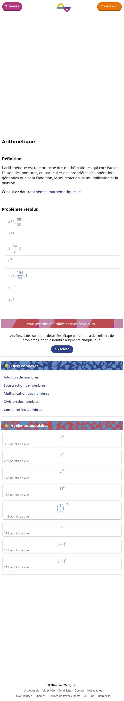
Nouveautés (94, 690)
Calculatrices (24, 696)
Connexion (109, 6)
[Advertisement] (62, 612)
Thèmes (12, 6)
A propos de (31, 690)
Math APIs (104, 696)
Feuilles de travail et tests (64, 696)
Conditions (64, 690)
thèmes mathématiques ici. (58, 191)
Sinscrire (62, 349)
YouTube (88, 696)
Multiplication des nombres (26, 393)
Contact (79, 690)
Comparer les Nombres (23, 409)
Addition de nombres (21, 377)
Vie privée (48, 690)
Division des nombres (21, 401)
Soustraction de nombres (24, 385)
